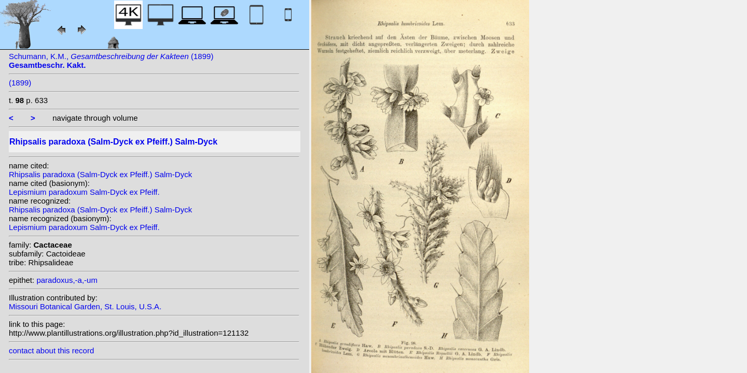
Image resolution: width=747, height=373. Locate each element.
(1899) (20, 82)
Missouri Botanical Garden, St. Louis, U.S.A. (85, 306)
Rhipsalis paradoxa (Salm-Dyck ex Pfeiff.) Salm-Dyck (100, 174)
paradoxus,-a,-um (67, 280)
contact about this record (51, 350)
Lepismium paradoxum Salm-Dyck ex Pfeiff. (84, 192)
